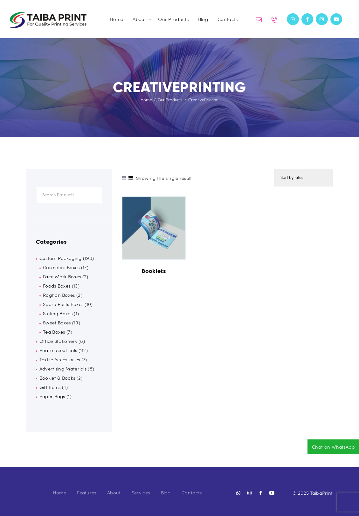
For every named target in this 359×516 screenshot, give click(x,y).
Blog (166, 492)
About (114, 492)
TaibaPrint (321, 493)
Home (146, 100)
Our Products (170, 100)
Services (141, 492)
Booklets (154, 271)
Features (86, 492)
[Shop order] (303, 178)
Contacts (192, 492)
